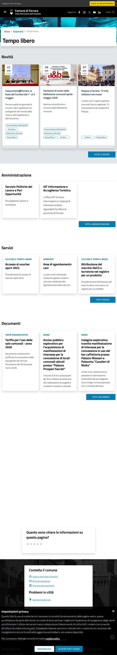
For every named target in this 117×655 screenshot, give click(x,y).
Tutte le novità (101, 154)
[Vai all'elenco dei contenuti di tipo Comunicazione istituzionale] (17, 125)
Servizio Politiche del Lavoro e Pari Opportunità (18, 190)
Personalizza (44, 648)
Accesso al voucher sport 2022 (17, 266)
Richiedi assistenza (39, 581)
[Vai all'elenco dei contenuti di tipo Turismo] (63, 137)
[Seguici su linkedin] (98, 12)
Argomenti (18, 31)
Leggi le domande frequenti (43, 576)
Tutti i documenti (100, 396)
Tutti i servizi (102, 299)
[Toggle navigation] (5, 11)
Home (7, 31)
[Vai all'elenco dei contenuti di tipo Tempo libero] (11, 137)
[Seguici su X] (88, 12)
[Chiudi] (113, 610)
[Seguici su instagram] (83, 12)
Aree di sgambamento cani (57, 266)
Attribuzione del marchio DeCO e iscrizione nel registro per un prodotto (95, 269)
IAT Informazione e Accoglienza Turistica (57, 188)
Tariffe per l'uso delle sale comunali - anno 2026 (18, 343)
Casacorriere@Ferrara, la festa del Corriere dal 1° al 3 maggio (20, 94)
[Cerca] (113, 12)
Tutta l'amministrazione (97, 224)
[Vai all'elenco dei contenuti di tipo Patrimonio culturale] (14, 133)
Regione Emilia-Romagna (11, 3)
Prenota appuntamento (41, 585)
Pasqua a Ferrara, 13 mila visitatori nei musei (94, 92)
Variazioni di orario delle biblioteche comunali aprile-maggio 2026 (58, 94)
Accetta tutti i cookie (69, 648)
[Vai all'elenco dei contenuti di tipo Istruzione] (11, 129)
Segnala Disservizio (40, 599)
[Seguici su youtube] (93, 12)
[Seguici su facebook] (78, 12)
